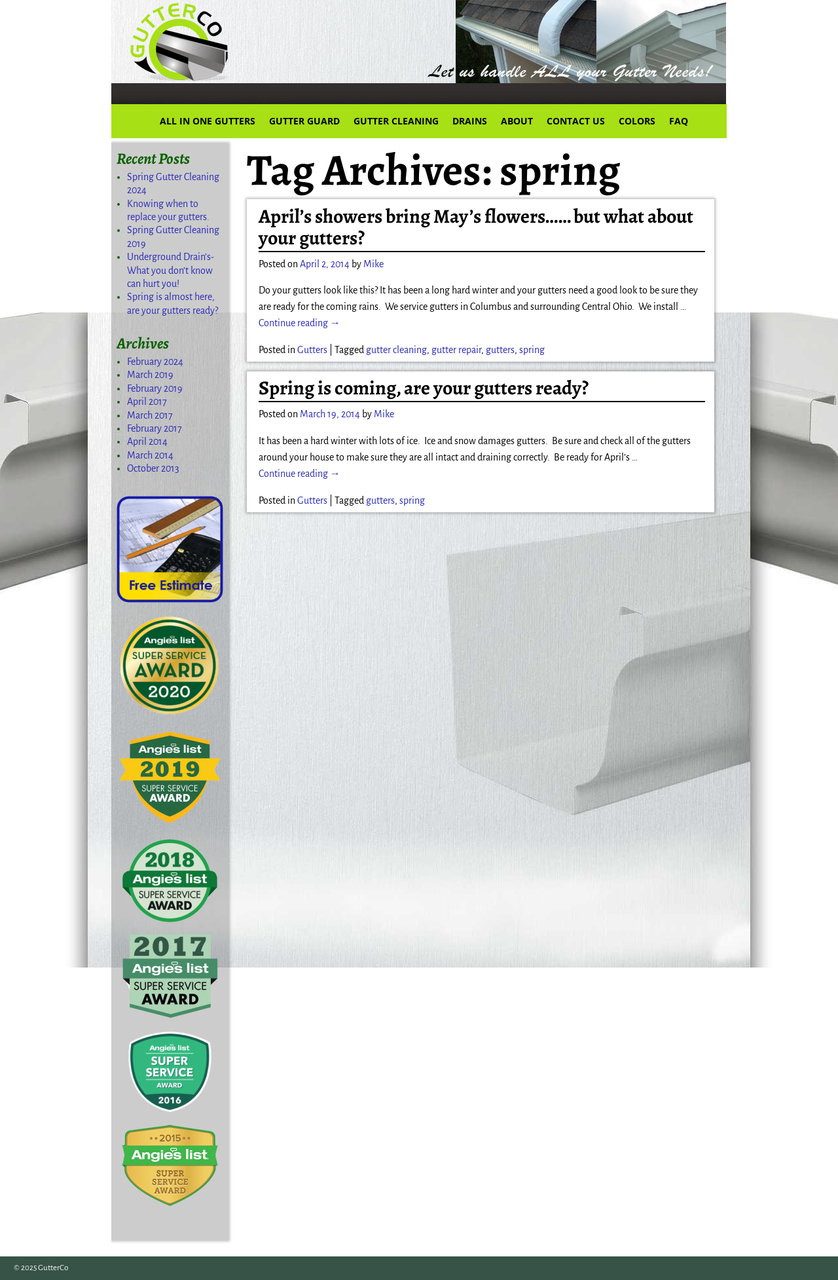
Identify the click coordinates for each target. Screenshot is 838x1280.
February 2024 (155, 361)
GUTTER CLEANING (396, 121)
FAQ (678, 121)
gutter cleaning (396, 350)
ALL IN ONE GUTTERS (207, 121)
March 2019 (150, 374)
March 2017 (150, 415)
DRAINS (469, 121)
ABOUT (517, 121)
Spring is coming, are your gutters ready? (424, 388)
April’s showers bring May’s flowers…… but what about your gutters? (476, 227)
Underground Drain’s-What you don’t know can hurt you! (170, 270)
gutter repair (456, 350)
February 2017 (154, 428)
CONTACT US (576, 121)
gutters (500, 350)
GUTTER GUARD (304, 121)
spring (532, 350)
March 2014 (150, 455)
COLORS (637, 121)
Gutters (312, 350)
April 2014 (147, 441)
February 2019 (155, 388)
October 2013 (153, 468)
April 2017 (147, 401)
